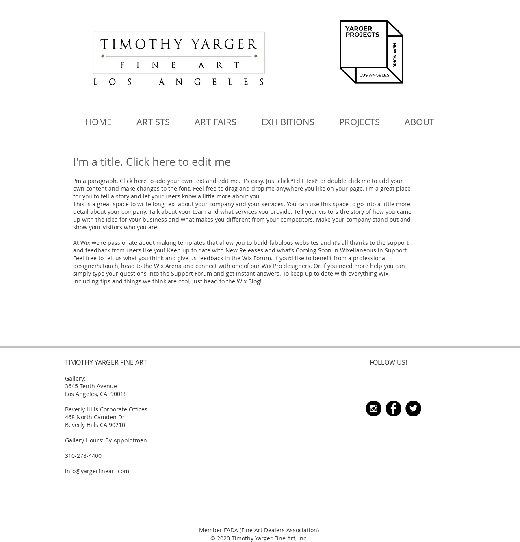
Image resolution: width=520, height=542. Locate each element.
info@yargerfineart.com (97, 471)
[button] (215, 122)
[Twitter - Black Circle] (413, 408)
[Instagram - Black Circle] (373, 408)
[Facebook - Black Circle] (393, 408)
